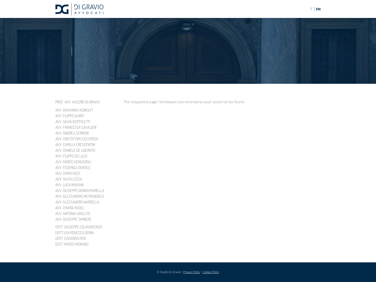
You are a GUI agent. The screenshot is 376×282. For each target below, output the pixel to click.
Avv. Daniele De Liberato (75, 150)
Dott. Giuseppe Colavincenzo (78, 227)
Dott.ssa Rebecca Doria (74, 232)
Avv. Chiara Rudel (69, 207)
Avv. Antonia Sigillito (72, 213)
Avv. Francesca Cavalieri (75, 127)
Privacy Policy (191, 272)
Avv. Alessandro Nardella (77, 202)
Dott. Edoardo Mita (70, 238)
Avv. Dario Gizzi (67, 173)
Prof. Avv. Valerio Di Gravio (77, 102)
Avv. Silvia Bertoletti (72, 121)
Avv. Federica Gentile (72, 167)
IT (311, 9)
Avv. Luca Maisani (69, 184)
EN (318, 9)
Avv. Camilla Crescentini (75, 144)
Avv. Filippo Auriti (69, 115)
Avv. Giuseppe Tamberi (73, 219)
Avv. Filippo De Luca (71, 156)
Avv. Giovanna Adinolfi (74, 110)
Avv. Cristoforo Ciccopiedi (76, 138)
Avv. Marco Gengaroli (73, 161)
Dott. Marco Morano (71, 244)
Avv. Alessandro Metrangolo (79, 196)
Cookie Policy (211, 272)
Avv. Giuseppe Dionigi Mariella (79, 190)
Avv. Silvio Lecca (68, 179)
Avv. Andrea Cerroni (72, 133)
